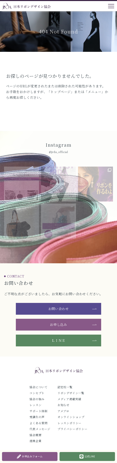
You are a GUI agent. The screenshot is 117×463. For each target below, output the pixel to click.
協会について (38, 387)
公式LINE (87, 456)
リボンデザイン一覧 (70, 393)
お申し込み (58, 324)
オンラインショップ (70, 417)
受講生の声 (36, 417)
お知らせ (63, 405)
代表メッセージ (39, 429)
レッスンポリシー (69, 423)
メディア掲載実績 (69, 399)
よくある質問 (38, 423)
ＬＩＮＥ (58, 340)
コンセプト (36, 393)
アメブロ (63, 411)
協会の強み (36, 399)
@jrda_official (58, 152)
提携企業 (35, 441)
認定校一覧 (65, 387)
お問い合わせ (58, 308)
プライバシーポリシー (72, 429)
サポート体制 (38, 411)
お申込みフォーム (30, 456)
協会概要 (35, 435)
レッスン (35, 405)
